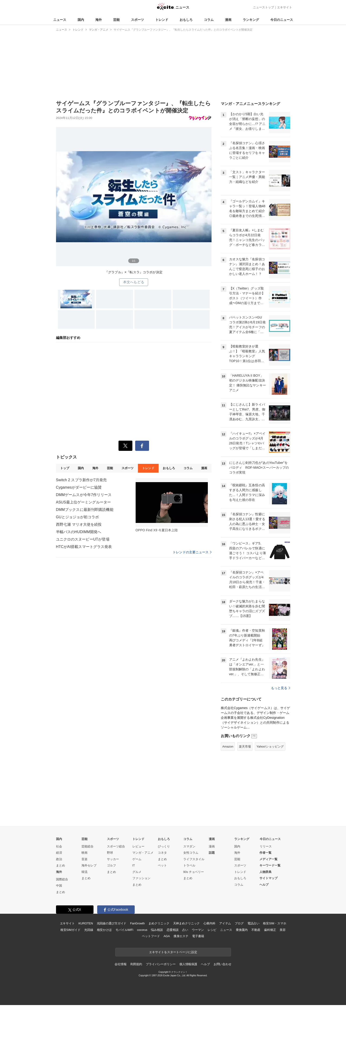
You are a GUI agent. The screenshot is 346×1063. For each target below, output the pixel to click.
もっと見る (280, 688)
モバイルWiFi (124, 930)
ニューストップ (263, 7)
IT (133, 865)
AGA (167, 936)
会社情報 (120, 964)
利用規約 (136, 964)
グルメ (136, 872)
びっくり (164, 846)
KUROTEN (85, 923)
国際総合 (62, 879)
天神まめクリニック (186, 923)
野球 (110, 852)
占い (185, 930)
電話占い (253, 923)
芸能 (116, 20)
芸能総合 (87, 846)
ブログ (239, 923)
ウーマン (198, 930)
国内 (81, 20)
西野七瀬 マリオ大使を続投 (79, 524)
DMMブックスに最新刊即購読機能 (84, 510)
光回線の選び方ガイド (112, 923)
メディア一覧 (268, 859)
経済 (59, 852)
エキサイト (284, 7)
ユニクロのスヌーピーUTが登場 (82, 539)
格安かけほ (104, 930)
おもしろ (186, 20)
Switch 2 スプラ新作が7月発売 (81, 480)
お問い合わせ (222, 964)
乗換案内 (242, 930)
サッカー (113, 859)
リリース (266, 846)
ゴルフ (111, 865)
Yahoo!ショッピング (270, 746)
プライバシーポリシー (161, 964)
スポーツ (137, 20)
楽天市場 (245, 746)
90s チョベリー (193, 872)
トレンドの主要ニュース (192, 552)
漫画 (228, 20)
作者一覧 (265, 852)
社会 (59, 846)
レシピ (212, 930)
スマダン (189, 846)
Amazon (228, 746)
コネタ (162, 852)
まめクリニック (158, 923)
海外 (98, 20)
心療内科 (209, 923)
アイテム (225, 923)
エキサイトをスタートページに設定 (173, 952)
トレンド (161, 20)
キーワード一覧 (270, 865)
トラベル (189, 865)
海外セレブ (89, 865)
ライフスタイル (193, 859)
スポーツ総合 (116, 846)
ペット (162, 865)
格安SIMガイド (70, 930)
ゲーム (136, 859)
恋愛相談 (172, 930)
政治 (59, 859)
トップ (64, 468)
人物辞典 (265, 872)
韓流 (84, 872)
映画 (84, 852)
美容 (283, 930)
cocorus (142, 930)
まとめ (60, 865)
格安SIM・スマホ (274, 923)
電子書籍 (198, 936)
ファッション (141, 878)
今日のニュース (281, 20)
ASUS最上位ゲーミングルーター (83, 502)
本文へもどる (133, 282)
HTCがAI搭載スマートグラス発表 (84, 547)
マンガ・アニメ (142, 852)
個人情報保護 (188, 964)
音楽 (84, 859)
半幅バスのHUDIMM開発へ (78, 532)
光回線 (88, 930)
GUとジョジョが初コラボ (77, 517)
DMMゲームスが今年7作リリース (84, 495)
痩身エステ (181, 936)
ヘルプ (263, 884)
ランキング (251, 20)
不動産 (255, 930)
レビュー (138, 846)
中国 (59, 885)
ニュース (59, 20)
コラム (209, 20)
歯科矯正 (270, 930)
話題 (212, 852)
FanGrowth (137, 923)
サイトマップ (268, 878)
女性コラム (190, 852)
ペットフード (151, 936)
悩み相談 (157, 930)
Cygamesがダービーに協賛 (79, 487)
